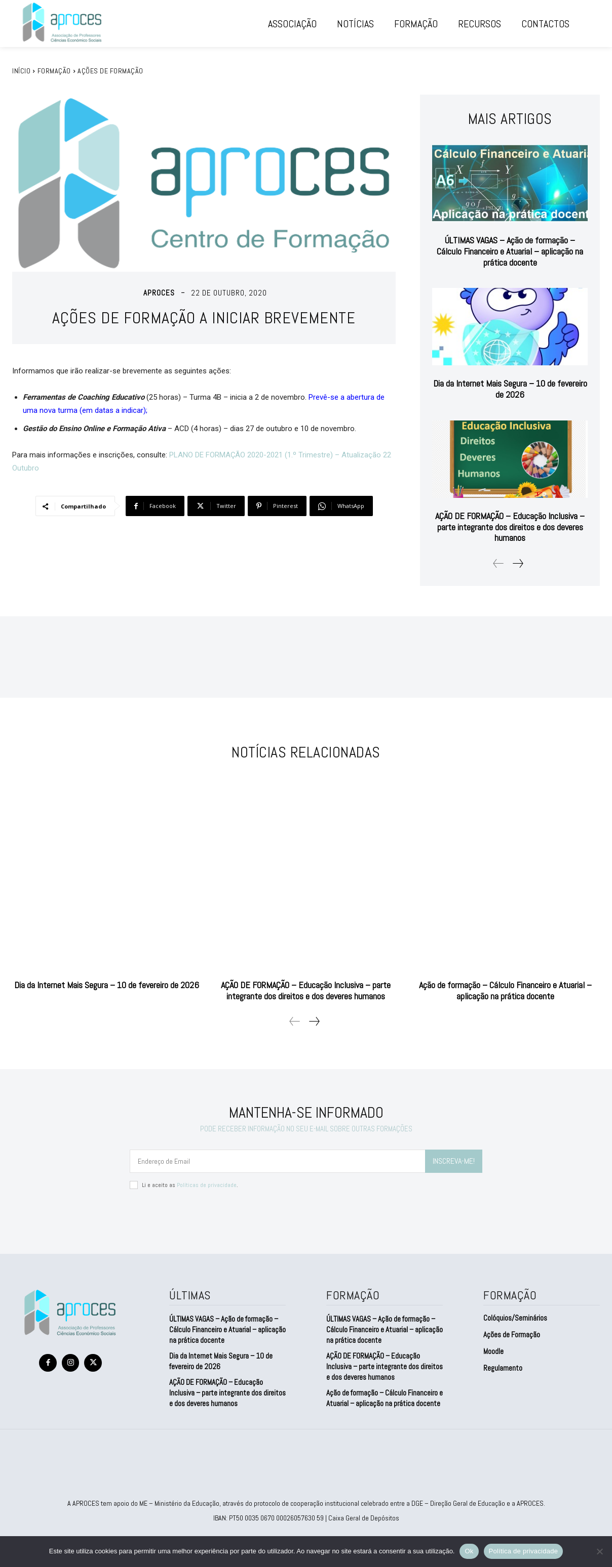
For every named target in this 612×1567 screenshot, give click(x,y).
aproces (159, 293)
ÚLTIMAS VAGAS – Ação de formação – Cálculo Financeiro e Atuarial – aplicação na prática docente (510, 251)
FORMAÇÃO (54, 70)
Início (21, 70)
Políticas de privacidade (207, 1185)
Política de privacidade (523, 1551)
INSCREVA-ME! (454, 1161)
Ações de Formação (110, 70)
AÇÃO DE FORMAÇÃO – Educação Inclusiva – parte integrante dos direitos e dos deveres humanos (510, 526)
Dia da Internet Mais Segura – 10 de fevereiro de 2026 (510, 388)
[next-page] (517, 563)
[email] (277, 1161)
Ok (469, 1551)
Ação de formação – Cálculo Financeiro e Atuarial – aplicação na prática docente (505, 990)
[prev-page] (498, 563)
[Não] (599, 1551)
